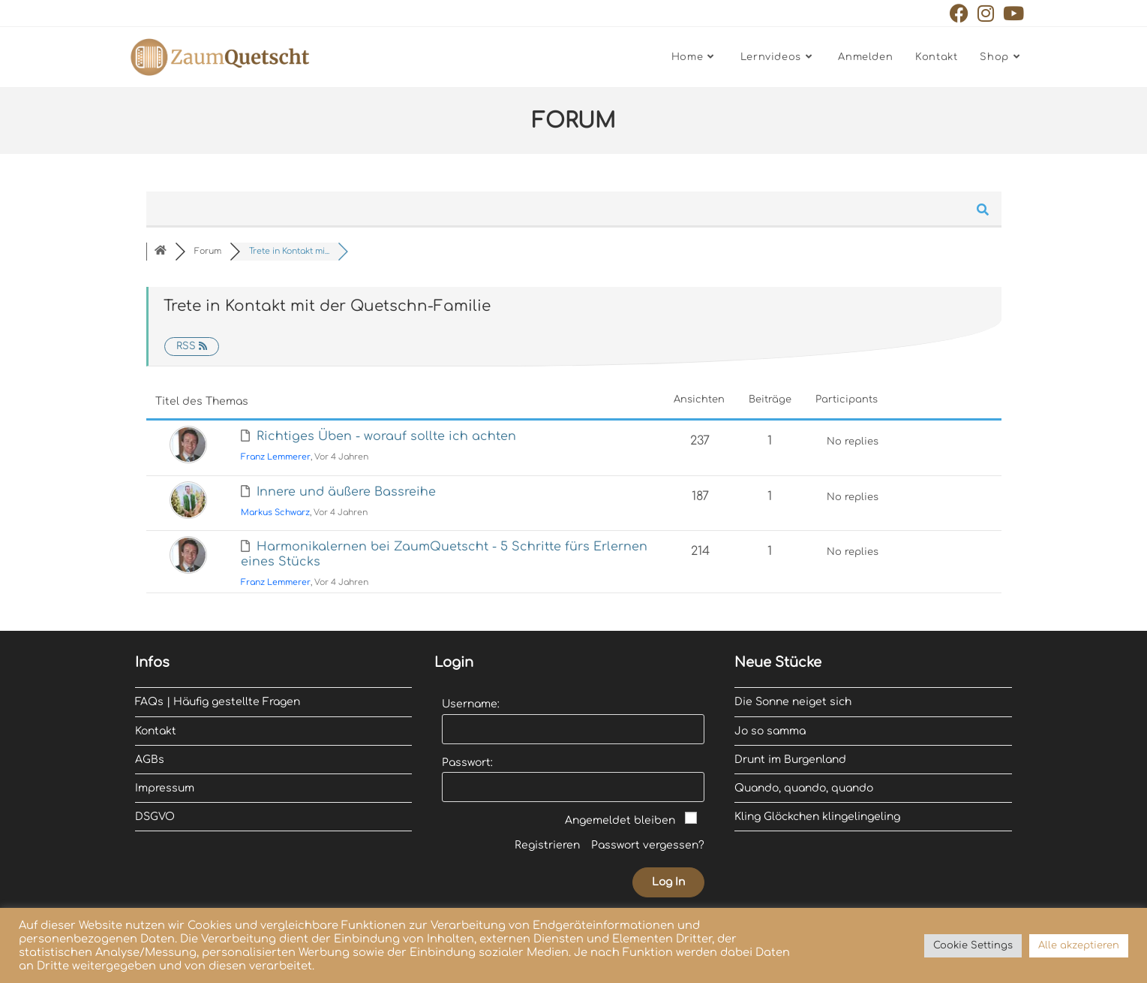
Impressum (164, 788)
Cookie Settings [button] (973, 945)
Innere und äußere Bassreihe (346, 492)
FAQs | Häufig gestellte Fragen (217, 701)
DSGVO (155, 816)
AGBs (149, 759)
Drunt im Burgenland (790, 759)
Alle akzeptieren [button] (1078, 945)
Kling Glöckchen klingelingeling (817, 816)
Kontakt (155, 731)
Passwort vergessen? (647, 845)
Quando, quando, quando (803, 788)
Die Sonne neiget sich (792, 701)
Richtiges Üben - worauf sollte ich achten (386, 436)
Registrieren (547, 845)
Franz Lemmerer (276, 457)
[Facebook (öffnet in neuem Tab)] (959, 13)
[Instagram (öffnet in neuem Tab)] (985, 13)
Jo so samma (770, 731)
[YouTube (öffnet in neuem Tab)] (1011, 13)
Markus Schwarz (275, 512)
